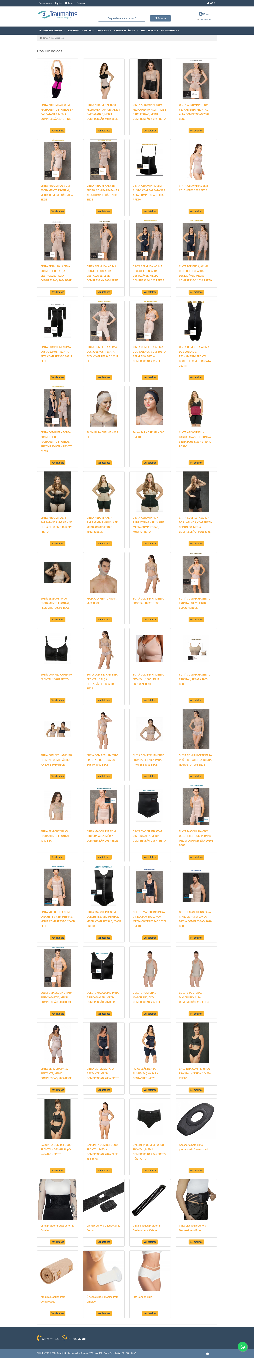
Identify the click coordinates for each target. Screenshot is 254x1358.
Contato (81, 3)
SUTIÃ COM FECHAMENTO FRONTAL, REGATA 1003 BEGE (194, 679)
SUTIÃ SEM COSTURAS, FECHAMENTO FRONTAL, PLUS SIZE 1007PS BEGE (55, 603)
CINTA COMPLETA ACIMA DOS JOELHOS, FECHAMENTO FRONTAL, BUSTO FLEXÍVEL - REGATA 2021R (195, 356)
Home (44, 38)
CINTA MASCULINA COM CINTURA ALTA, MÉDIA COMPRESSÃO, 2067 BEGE (102, 836)
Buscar (160, 18)
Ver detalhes (58, 130)
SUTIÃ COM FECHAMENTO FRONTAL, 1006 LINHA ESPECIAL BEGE (148, 679)
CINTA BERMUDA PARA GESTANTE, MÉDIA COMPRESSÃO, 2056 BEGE (56, 1073)
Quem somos (45, 3)
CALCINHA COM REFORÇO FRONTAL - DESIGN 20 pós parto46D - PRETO (56, 1149)
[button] (51, 31)
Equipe (58, 3)
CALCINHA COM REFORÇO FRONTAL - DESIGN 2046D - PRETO (195, 1073)
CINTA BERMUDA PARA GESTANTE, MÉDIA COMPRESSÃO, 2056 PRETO (103, 1073)
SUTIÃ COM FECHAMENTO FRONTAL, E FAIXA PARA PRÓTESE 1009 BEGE (148, 760)
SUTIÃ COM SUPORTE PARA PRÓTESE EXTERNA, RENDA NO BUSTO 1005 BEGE (195, 760)
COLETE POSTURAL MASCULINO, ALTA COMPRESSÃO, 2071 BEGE (148, 997)
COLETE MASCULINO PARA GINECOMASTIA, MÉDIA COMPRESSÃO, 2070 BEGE (56, 997)
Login (211, 2)
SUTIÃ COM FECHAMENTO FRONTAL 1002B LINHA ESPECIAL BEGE (194, 603)
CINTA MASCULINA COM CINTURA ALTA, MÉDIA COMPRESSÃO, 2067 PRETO (149, 836)
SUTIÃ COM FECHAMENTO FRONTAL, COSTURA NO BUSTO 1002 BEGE (102, 760)
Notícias (69, 3)
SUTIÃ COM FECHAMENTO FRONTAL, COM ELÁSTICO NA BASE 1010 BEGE (56, 760)
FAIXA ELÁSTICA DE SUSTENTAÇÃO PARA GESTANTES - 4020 (145, 1073)
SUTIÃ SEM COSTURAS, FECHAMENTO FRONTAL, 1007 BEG (55, 836)
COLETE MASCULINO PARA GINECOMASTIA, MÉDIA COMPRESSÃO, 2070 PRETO (103, 997)
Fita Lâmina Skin (142, 1296)
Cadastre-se (205, 19)
